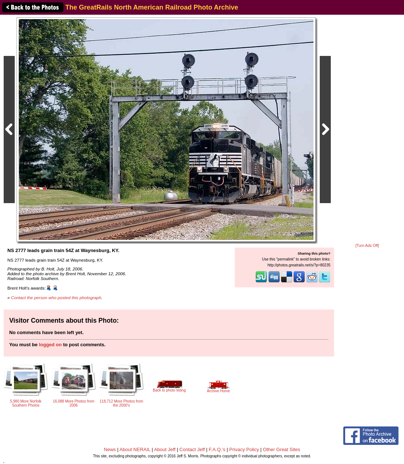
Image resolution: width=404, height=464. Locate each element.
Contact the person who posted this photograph (56, 297)
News (110, 449)
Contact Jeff (192, 449)
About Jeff (165, 449)
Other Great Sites (281, 449)
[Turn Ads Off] (367, 246)
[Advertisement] (367, 129)
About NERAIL (135, 449)
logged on (50, 344)
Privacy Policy (244, 449)
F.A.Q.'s (217, 449)
